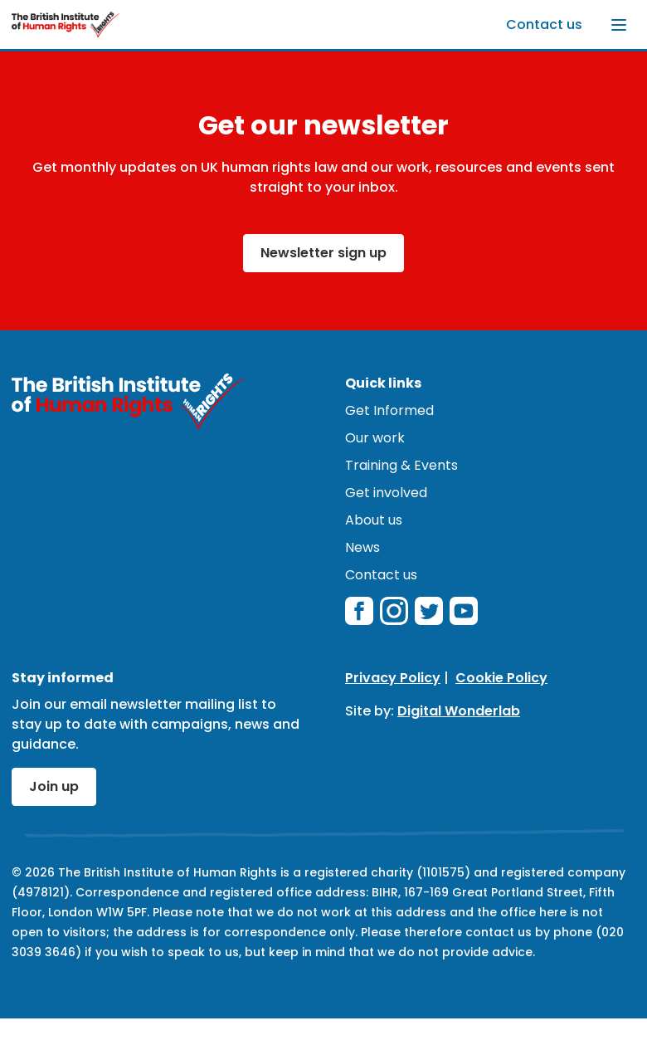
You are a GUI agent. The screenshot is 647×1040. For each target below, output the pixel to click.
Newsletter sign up (323, 252)
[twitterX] (429, 611)
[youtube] (464, 611)
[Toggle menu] (618, 25)
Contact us (544, 24)
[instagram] (394, 611)
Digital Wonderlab (458, 710)
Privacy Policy (392, 677)
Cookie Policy (501, 677)
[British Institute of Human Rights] (65, 24)
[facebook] (359, 611)
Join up (54, 786)
